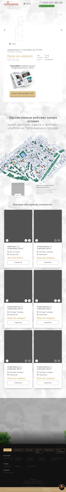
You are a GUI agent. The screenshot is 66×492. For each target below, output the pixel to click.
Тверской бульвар (42, 459)
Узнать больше (55, 489)
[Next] (29, 240)
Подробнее (18, 262)
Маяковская (7, 466)
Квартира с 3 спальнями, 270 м (15, 248)
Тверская (18, 466)
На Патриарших (8, 472)
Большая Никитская (30, 459)
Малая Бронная (8, 458)
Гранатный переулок (18, 459)
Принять (47, 489)
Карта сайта (41, 486)
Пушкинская (31, 466)
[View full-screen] (61, 15)
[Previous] (26, 240)
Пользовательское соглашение (33, 483)
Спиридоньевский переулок (57, 459)
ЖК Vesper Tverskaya (14, 52)
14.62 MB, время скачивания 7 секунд (22, 94)
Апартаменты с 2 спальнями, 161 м (15, 308)
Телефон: (33, 481)
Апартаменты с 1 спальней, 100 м (44, 248)
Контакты (33, 479)
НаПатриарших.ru (31, 486)
